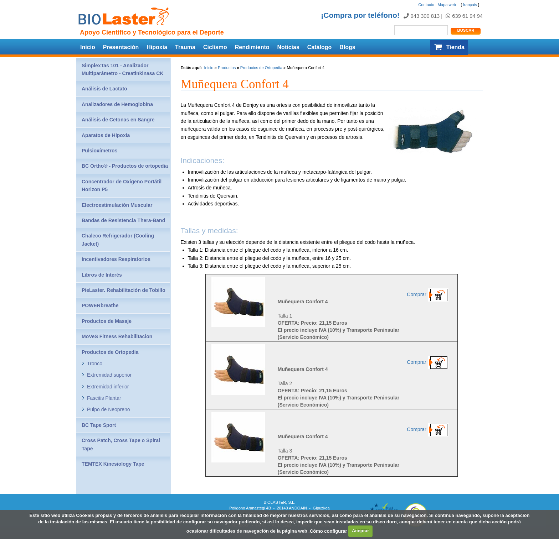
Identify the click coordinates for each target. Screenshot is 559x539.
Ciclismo (215, 47)
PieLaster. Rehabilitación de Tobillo (123, 290)
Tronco (94, 363)
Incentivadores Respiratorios (116, 259)
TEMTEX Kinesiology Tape (113, 464)
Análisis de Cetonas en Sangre (118, 119)
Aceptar (360, 530)
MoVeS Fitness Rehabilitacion (117, 336)
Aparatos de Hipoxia (106, 135)
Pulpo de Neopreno (108, 409)
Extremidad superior (109, 375)
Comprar (430, 294)
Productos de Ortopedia (261, 68)
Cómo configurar (327, 530)
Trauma (185, 47)
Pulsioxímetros (99, 150)
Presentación (121, 47)
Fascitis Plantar (104, 398)
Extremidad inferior (108, 386)
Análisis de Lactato (104, 88)
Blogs (347, 47)
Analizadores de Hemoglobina (117, 104)
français (470, 4)
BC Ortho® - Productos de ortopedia (125, 166)
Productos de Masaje (107, 321)
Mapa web (446, 4)
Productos (227, 68)
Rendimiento (252, 47)
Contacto (426, 4)
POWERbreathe (100, 305)
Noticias (288, 47)
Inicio (87, 47)
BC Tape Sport (99, 425)
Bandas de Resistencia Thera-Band (123, 220)
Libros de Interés (102, 275)
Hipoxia (157, 47)
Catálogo (319, 47)
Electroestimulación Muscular (117, 205)
